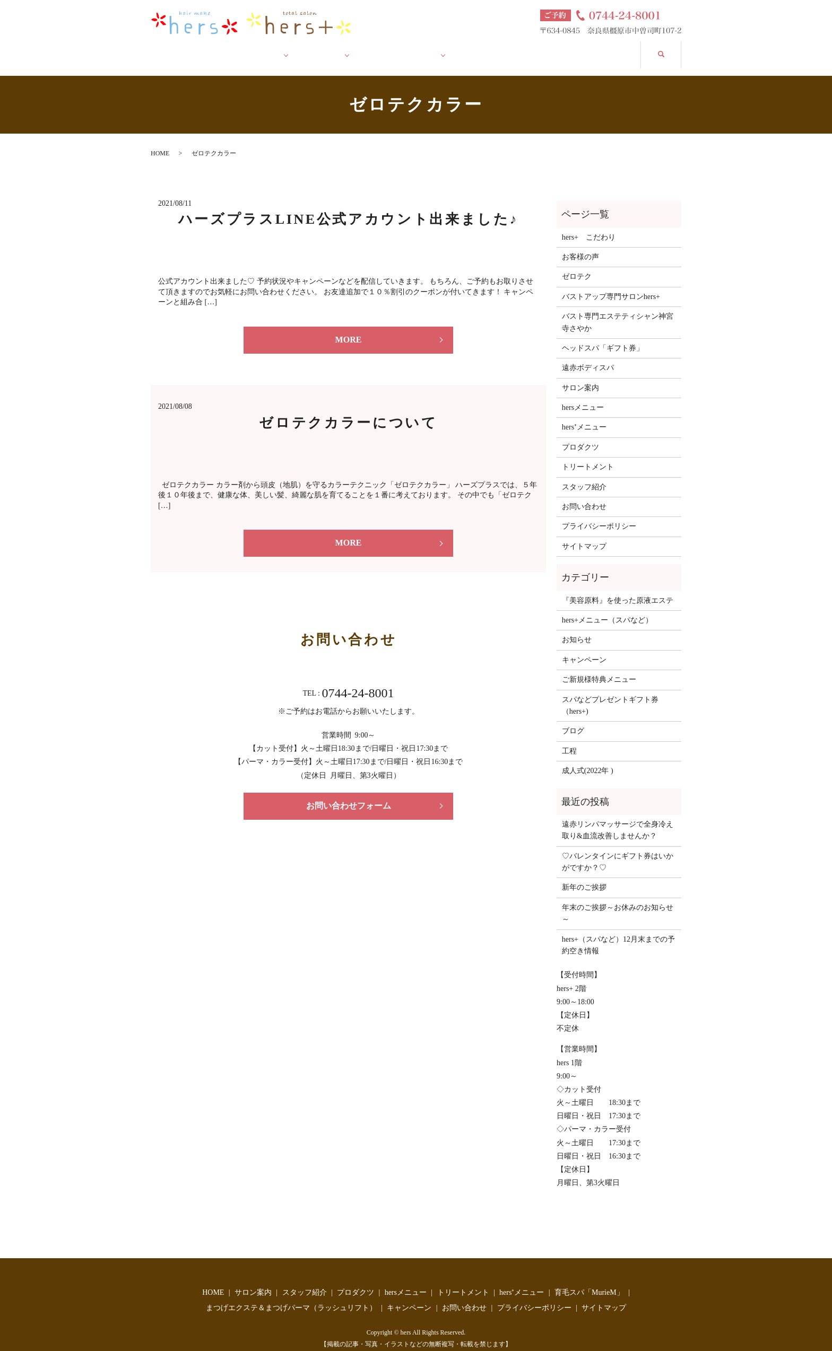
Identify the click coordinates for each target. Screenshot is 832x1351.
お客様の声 (580, 246)
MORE (348, 329)
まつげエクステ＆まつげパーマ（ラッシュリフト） (291, 1297)
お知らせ (577, 629)
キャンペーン (501, 48)
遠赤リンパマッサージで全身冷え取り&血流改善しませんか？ (617, 819)
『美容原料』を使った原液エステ (617, 589)
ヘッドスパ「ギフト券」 (603, 337)
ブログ (573, 720)
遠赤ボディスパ (588, 357)
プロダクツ (580, 436)
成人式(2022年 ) (587, 760)
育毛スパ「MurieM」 (589, 1281)
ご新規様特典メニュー (599, 669)
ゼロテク (577, 266)
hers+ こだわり (589, 226)
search (671, 47)
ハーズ (329, 48)
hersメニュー (583, 397)
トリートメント (588, 456)
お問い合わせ (599, 48)
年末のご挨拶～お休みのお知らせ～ (617, 902)
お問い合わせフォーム (348, 794)
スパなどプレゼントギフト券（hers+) (610, 694)
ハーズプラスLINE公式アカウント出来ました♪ (348, 208)
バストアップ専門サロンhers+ (611, 286)
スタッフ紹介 (584, 476)
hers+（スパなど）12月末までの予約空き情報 (618, 934)
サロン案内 (258, 48)
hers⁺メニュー (584, 416)
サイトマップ (584, 535)
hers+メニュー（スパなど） (607, 609)
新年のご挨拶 (584, 877)
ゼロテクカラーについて (348, 411)
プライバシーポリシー (599, 516)
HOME (182, 48)
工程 (569, 740)
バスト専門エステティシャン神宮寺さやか (617, 311)
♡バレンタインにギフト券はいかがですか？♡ (617, 851)
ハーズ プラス (407, 48)
